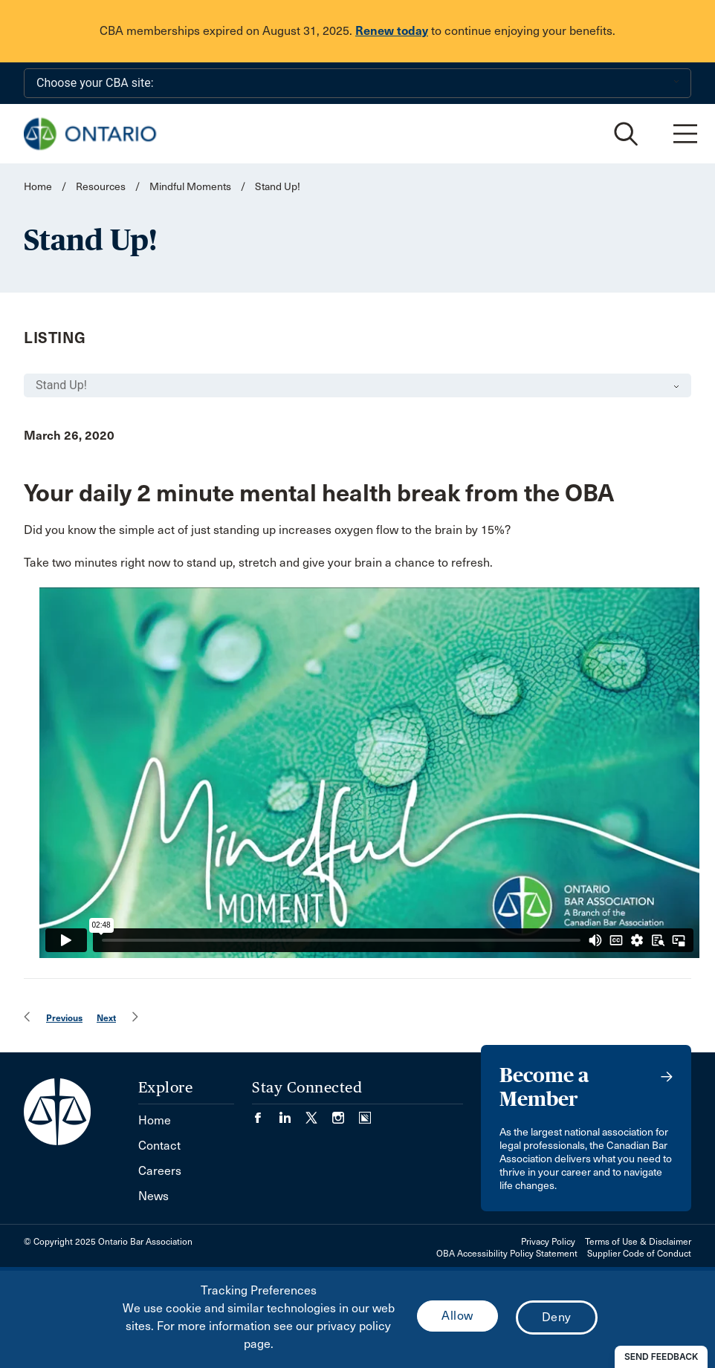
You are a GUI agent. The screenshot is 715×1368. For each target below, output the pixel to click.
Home (38, 186)
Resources (101, 186)
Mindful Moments (190, 186)
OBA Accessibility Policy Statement (507, 1253)
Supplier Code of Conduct (639, 1253)
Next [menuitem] (106, 1017)
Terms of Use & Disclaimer (638, 1242)
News (153, 1196)
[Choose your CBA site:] (357, 83)
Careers (159, 1171)
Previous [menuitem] (64, 1017)
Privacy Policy (548, 1242)
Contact (159, 1146)
